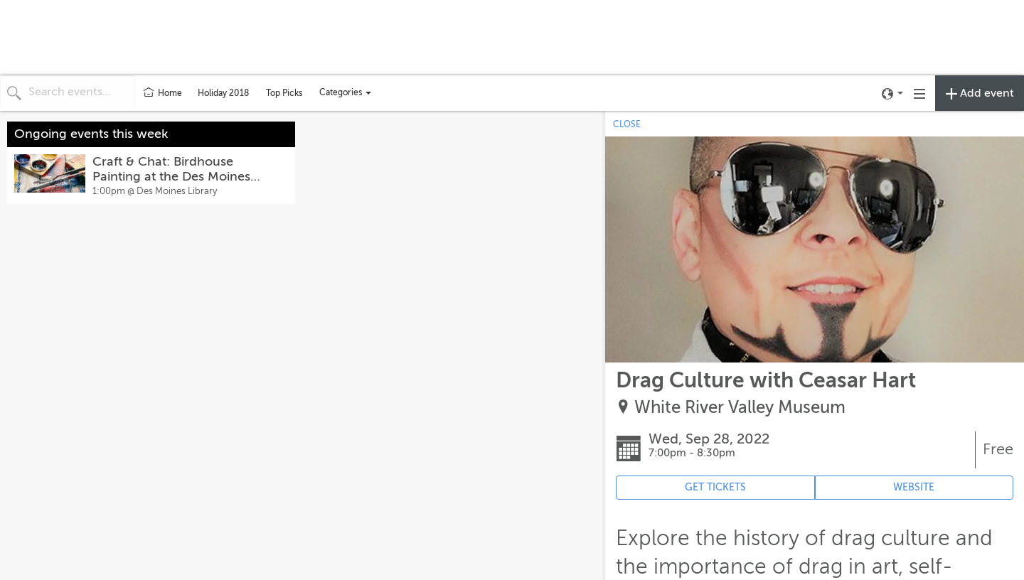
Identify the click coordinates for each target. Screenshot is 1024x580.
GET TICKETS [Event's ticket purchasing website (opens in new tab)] (715, 487)
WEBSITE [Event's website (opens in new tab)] (913, 487)
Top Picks (284, 93)
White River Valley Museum (740, 407)
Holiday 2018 (223, 93)
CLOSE (627, 124)
